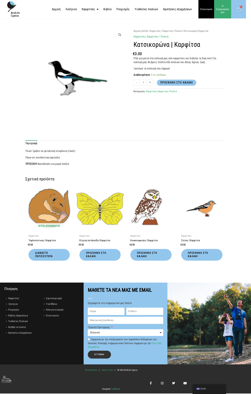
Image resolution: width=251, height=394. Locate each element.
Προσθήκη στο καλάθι (176, 82)
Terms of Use (107, 370)
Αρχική (56, 9)
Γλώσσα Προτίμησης (99, 328)
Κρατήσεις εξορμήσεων (177, 9)
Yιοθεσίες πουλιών (146, 9)
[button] (120, 35)
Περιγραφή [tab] (31, 143)
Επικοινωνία (206, 9)
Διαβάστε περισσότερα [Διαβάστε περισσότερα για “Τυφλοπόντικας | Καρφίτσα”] (44, 255)
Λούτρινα (71, 9)
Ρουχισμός (123, 9)
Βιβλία (107, 9)
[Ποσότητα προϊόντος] (143, 82)
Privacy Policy (91, 370)
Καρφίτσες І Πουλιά (172, 30)
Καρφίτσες (90, 9)
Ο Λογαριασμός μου (222, 9)
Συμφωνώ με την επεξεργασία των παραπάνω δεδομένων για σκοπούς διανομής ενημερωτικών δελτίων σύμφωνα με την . (124, 343)
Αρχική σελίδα (141, 30)
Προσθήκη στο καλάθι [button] (97, 255)
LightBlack (115, 389)
